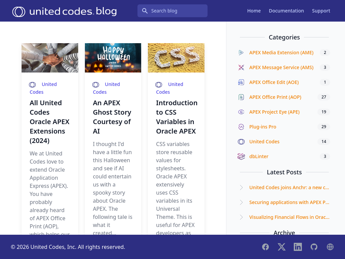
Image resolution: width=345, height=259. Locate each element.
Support (321, 10)
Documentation (286, 10)
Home (254, 10)
